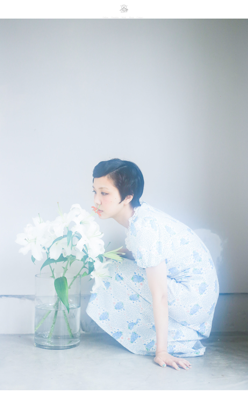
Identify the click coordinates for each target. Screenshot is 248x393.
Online (105, 17)
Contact (140, 17)
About (131, 17)
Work (123, 17)
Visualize (115, 17)
